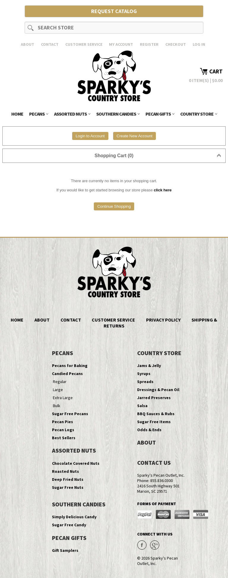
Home (17, 114)
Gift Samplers (65, 550)
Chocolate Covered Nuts (75, 463)
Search (30, 28)
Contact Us (154, 462)
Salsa (142, 405)
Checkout (175, 44)
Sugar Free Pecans (70, 413)
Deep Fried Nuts (67, 479)
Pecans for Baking (70, 365)
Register (149, 44)
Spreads (145, 381)
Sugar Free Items (154, 421)
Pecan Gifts (159, 114)
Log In (199, 44)
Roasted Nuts (65, 471)
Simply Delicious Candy (74, 516)
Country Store (198, 114)
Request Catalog (114, 11)
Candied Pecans (67, 373)
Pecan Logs (63, 429)
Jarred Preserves (154, 397)
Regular (59, 381)
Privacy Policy (163, 320)
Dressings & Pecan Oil (158, 389)
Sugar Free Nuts (67, 487)
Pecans (38, 114)
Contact (49, 44)
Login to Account (90, 136)
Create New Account (135, 136)
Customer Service (83, 44)
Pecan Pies (62, 421)
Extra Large (63, 397)
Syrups (144, 373)
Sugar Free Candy (69, 524)
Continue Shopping (114, 206)
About (27, 44)
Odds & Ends (149, 429)
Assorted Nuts (72, 114)
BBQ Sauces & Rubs (156, 413)
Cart (216, 71)
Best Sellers (63, 437)
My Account (121, 44)
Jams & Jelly (149, 365)
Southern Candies (118, 114)
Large (58, 389)
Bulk (56, 405)
